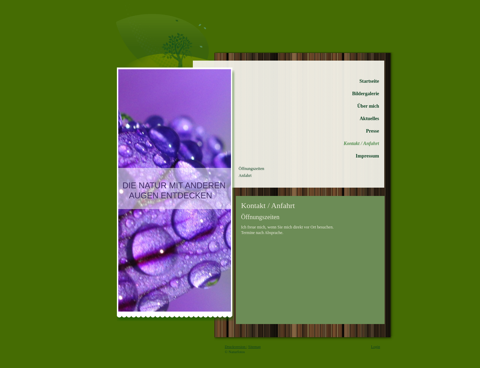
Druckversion (236, 346)
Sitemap (254, 346)
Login (375, 346)
